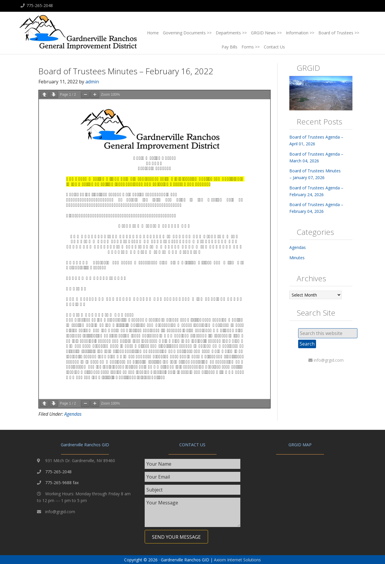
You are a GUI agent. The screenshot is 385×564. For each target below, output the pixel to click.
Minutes (297, 257)
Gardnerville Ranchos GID (78, 34)
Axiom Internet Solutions (237, 560)
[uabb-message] (193, 512)
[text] (193, 464)
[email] (193, 477)
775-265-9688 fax (62, 482)
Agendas (73, 414)
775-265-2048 (39, 5)
